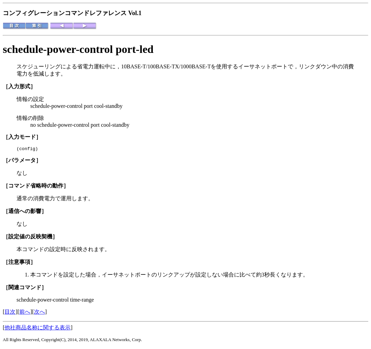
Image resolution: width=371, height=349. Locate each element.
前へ (24, 313)
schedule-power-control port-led (78, 49)
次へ (39, 313)
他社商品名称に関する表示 (37, 328)
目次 (9, 313)
